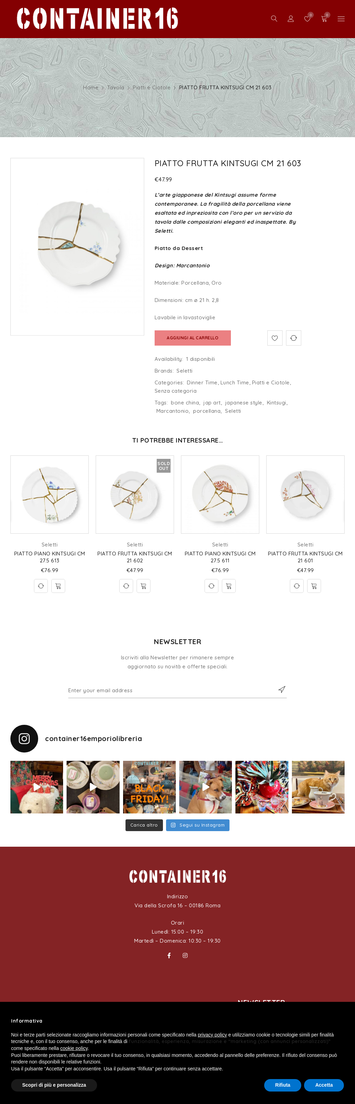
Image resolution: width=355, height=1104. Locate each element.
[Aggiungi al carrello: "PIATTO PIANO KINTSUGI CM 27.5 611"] (228, 586)
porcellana (206, 411)
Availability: (169, 359)
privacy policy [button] (212, 1035)
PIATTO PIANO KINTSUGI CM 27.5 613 (49, 557)
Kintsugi (276, 402)
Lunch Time (234, 382)
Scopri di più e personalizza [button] (54, 1085)
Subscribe (278, 689)
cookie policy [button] (74, 1048)
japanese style (243, 402)
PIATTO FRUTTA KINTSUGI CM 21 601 (305, 557)
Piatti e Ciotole (152, 87)
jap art (212, 402)
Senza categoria (176, 391)
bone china (185, 402)
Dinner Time (202, 382)
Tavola (115, 87)
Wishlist (309, 15)
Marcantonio (172, 411)
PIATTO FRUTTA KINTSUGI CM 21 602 (134, 557)
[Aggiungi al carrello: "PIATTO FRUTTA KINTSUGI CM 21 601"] (314, 586)
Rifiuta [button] (283, 1085)
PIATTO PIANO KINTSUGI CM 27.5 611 (220, 557)
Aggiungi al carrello (192, 337)
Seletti (184, 370)
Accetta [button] (324, 1085)
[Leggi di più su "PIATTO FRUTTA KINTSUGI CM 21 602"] (143, 586)
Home (90, 87)
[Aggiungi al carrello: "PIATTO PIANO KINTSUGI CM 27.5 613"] (58, 586)
